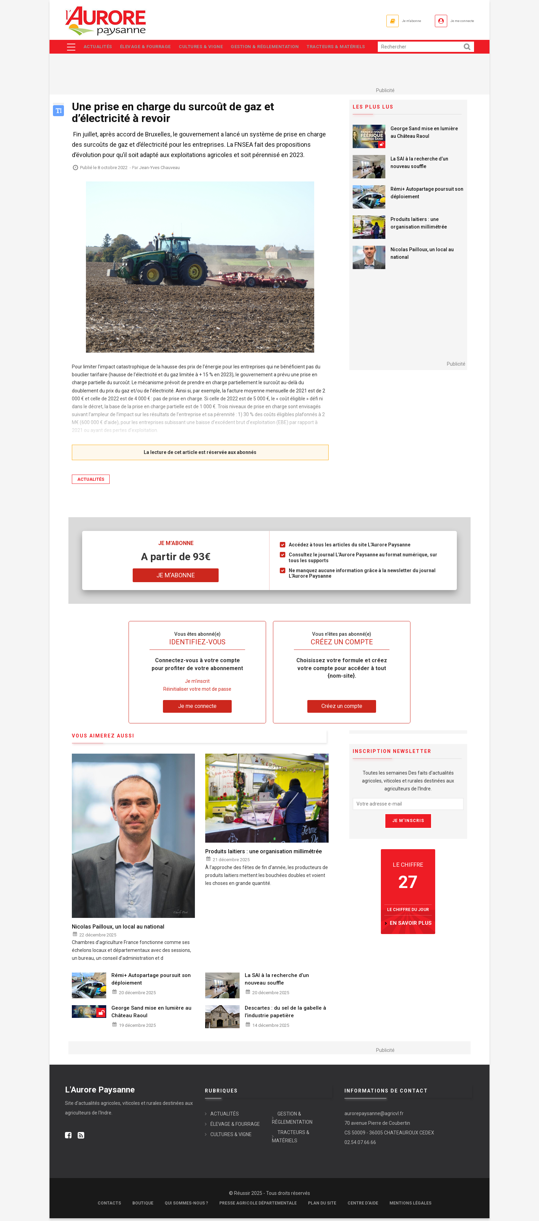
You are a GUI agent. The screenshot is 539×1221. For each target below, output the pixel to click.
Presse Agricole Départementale (258, 1205)
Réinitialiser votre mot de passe (197, 692)
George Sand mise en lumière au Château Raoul (424, 135)
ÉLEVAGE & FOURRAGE (148, 48)
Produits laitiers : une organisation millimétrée (418, 225)
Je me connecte (455, 21)
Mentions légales (410, 1205)
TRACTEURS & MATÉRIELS (346, 48)
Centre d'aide (363, 1205)
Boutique (142, 1205)
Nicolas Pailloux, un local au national (422, 256)
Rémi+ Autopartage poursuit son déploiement (426, 195)
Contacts (109, 1205)
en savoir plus (411, 925)
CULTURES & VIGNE (206, 48)
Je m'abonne (389, 21)
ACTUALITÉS (98, 48)
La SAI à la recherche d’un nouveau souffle (419, 165)
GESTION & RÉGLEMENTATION (272, 48)
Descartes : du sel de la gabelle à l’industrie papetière (285, 1014)
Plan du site (322, 1205)
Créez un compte (341, 709)
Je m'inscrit (197, 683)
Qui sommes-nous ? (186, 1205)
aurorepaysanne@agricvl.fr (374, 1116)
